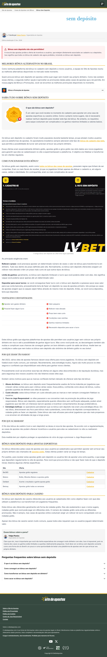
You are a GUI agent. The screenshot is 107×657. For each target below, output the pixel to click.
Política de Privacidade (10, 611)
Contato (5, 619)
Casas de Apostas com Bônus (24, 10)
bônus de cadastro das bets (92, 141)
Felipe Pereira (21, 35)
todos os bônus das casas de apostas (55, 166)
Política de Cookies (9, 614)
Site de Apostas (7, 10)
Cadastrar (90, 472)
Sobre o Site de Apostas (11, 608)
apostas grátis (38, 452)
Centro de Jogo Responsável (12, 616)
